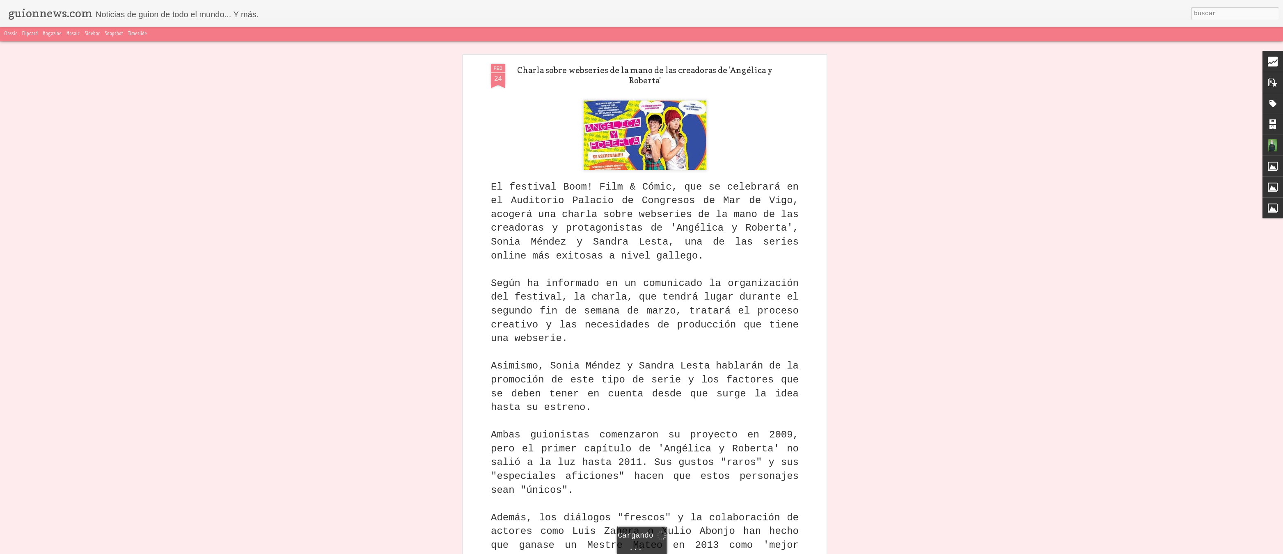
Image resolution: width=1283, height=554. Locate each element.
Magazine (52, 34)
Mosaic (73, 34)
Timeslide (137, 34)
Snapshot (114, 34)
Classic (10, 34)
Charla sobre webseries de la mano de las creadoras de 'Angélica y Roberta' (644, 69)
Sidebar (92, 34)
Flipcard (30, 34)
